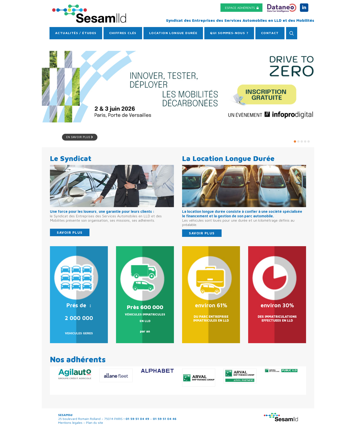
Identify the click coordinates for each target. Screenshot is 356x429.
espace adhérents (242, 8)
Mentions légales (70, 422)
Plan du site (94, 422)
